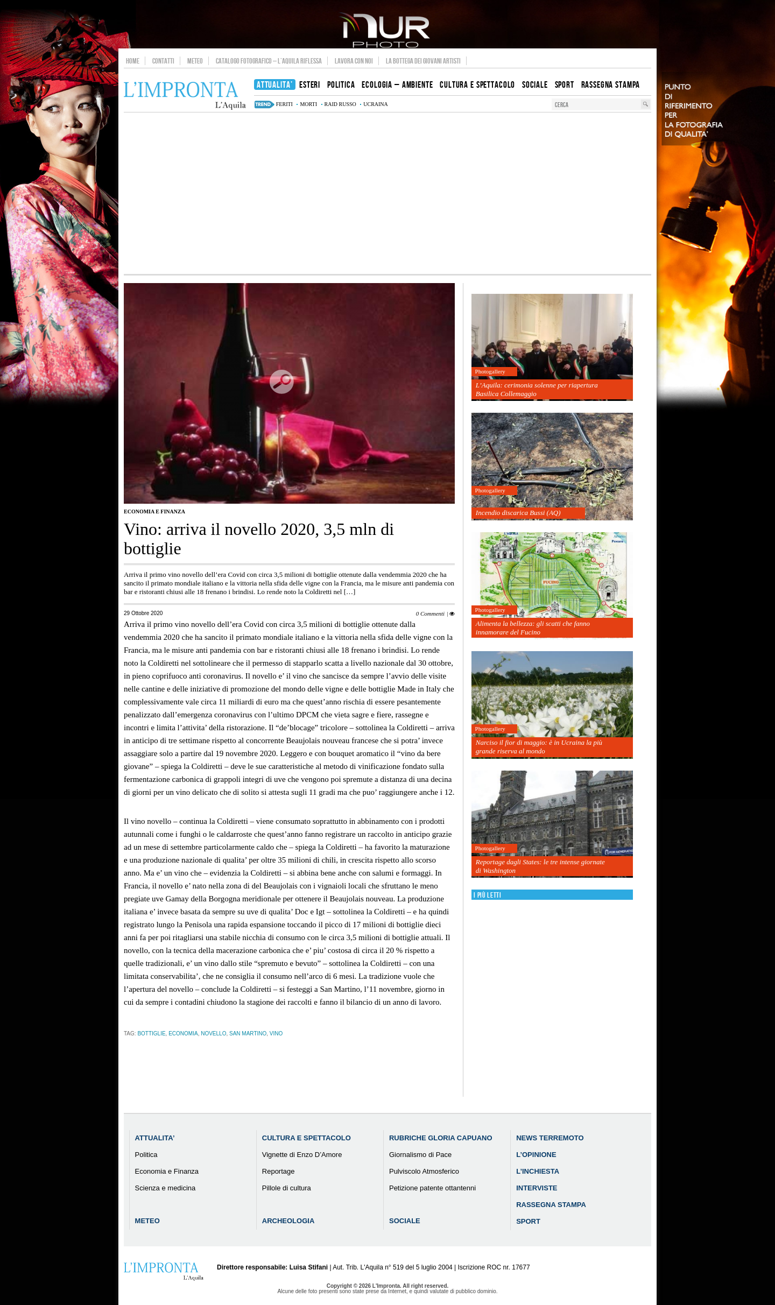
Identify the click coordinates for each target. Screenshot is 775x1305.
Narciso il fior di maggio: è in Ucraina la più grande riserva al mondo (539, 746)
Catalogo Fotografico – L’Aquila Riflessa (269, 61)
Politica (146, 1155)
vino (276, 1033)
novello (213, 1033)
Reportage (278, 1171)
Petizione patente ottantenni (432, 1188)
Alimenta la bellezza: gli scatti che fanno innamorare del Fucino (533, 627)
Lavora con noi (354, 61)
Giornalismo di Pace (420, 1155)
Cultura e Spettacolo (306, 1138)
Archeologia (288, 1221)
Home (132, 61)
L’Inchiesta (537, 1171)
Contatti (163, 61)
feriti (284, 104)
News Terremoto (549, 1138)
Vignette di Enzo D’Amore (302, 1155)
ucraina (375, 104)
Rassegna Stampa (551, 1205)
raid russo (340, 104)
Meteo (195, 61)
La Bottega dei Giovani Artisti (423, 61)
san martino (247, 1033)
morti (308, 104)
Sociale (404, 1221)
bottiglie (151, 1033)
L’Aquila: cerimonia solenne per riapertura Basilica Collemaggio (537, 389)
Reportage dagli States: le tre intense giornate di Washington (540, 866)
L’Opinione (536, 1155)
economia (183, 1033)
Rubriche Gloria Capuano (440, 1138)
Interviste (536, 1188)
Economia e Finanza (154, 511)
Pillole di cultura (286, 1188)
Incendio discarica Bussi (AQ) (518, 513)
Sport (528, 1221)
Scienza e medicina (165, 1188)
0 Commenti (430, 613)
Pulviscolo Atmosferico (424, 1171)
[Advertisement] (387, 193)
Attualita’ (155, 1138)
